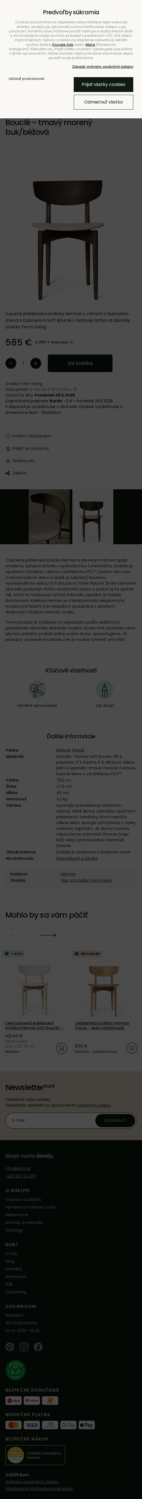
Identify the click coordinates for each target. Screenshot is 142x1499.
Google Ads (62, 44)
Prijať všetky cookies (103, 84)
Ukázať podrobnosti (26, 79)
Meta (90, 44)
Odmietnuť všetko (103, 102)
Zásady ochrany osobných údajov (102, 66)
